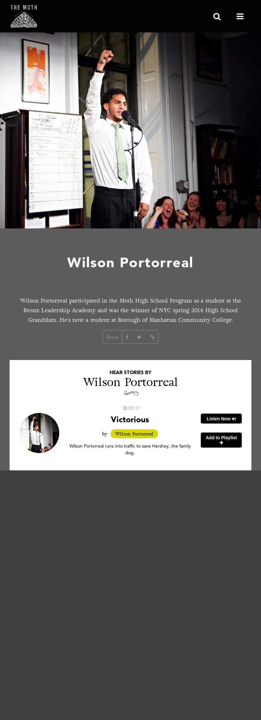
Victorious (130, 419)
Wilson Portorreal (134, 434)
